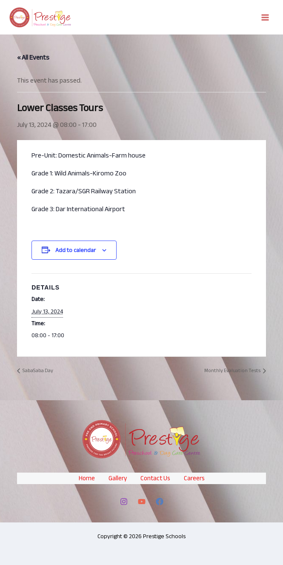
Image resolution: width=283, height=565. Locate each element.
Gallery (118, 478)
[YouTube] (142, 501)
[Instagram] (124, 501)
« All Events (33, 57)
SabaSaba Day (37, 370)
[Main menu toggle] (265, 17)
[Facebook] (159, 501)
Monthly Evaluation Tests (232, 370)
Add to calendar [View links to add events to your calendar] (75, 250)
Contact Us (155, 478)
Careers (194, 478)
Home (87, 478)
